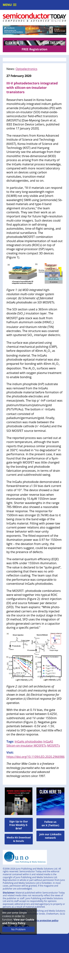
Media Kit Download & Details (19, 839)
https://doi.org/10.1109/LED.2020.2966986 (35, 757)
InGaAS (48, 741)
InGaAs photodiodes (29, 741)
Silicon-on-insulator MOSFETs (26, 746)
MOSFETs (53, 746)
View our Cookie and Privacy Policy (18, 921)
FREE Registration (34, 49)
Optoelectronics (26, 69)
